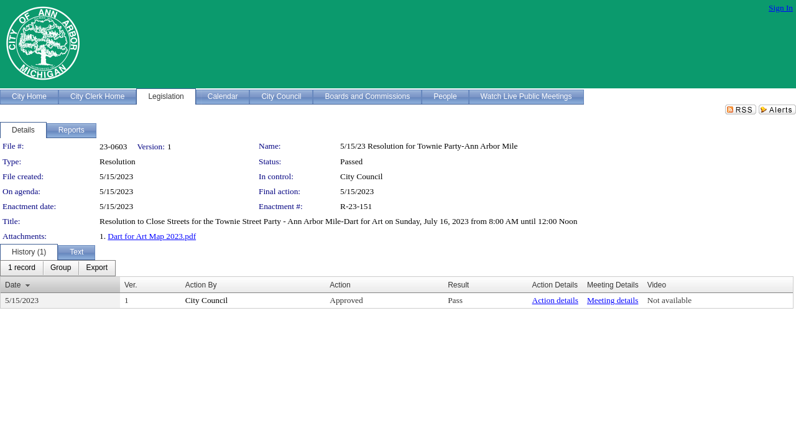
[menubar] (58, 268)
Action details (555, 300)
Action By (201, 285)
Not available (669, 300)
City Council (361, 176)
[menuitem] (22, 268)
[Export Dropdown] (96, 268)
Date (13, 285)
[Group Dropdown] (60, 268)
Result (458, 285)
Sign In (781, 7)
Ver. (130, 285)
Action (340, 285)
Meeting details (613, 300)
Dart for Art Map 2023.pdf (152, 236)
